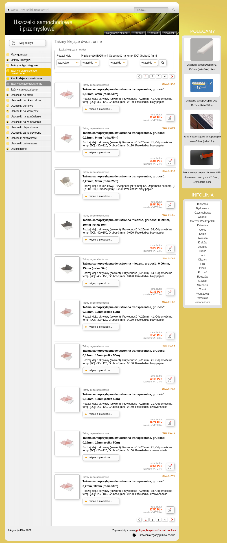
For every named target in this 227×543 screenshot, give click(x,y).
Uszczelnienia (19, 148)
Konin (202, 234)
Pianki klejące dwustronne (26, 78)
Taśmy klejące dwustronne (26, 83)
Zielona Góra (202, 302)
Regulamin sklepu (117, 33)
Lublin (202, 251)
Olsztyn (202, 259)
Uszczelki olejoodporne (24, 127)
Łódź (202, 255)
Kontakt (153, 33)
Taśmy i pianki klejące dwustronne (24, 72)
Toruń (202, 289)
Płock (202, 268)
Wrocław (202, 298)
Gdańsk (202, 217)
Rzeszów (202, 276)
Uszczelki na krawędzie (25, 111)
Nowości (169, 33)
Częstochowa (202, 212)
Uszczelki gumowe (22, 105)
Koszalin (202, 238)
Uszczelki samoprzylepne (26, 132)
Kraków (202, 242)
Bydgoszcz (202, 208)
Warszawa (202, 293)
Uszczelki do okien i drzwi (26, 100)
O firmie (138, 33)
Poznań (202, 272)
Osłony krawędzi (21, 60)
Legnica (202, 246)
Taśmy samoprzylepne (24, 89)
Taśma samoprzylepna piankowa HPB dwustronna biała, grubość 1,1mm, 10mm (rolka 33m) (201, 177)
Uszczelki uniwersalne (24, 143)
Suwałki (202, 281)
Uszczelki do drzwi (22, 95)
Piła (202, 263)
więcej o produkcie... (100, 109)
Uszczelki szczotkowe (24, 138)
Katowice (202, 225)
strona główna (29, 10)
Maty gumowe (19, 54)
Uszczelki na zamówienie (26, 116)
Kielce (202, 229)
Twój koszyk (25, 42)
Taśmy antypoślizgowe (24, 65)
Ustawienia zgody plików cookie (154, 535)
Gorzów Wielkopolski (202, 221)
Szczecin (202, 285)
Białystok (202, 204)
